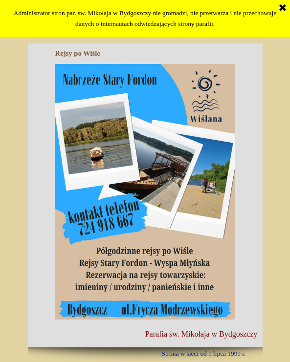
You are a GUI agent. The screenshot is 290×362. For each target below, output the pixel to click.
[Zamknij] (283, 8)
